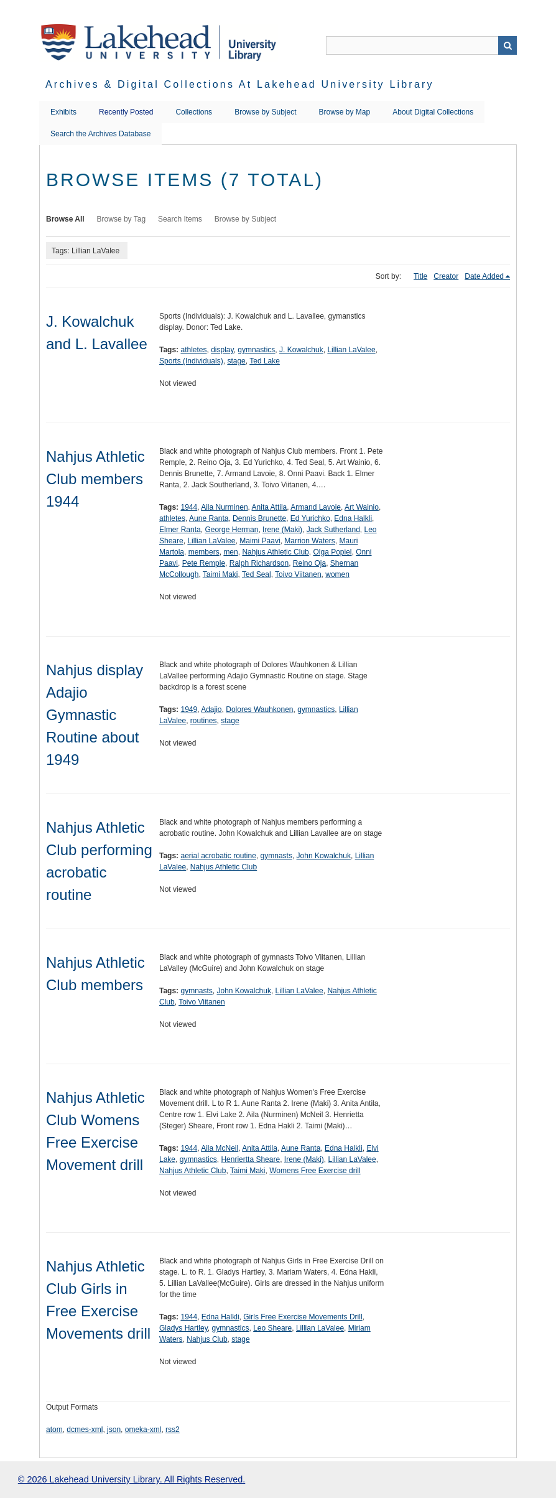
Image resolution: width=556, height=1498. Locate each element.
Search (507, 45)
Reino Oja (309, 563)
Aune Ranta (208, 518)
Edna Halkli (353, 518)
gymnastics (256, 349)
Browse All (65, 219)
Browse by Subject (265, 112)
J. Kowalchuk (301, 349)
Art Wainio (362, 507)
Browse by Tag (121, 219)
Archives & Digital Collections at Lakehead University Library (239, 84)
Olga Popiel (332, 552)
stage (236, 361)
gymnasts (276, 855)
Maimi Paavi (259, 540)
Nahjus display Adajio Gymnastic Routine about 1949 (94, 715)
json (114, 1429)
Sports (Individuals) (191, 361)
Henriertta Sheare (250, 1159)
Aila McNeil (219, 1148)
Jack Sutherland (333, 529)
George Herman (231, 529)
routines (203, 720)
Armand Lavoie (315, 507)
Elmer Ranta (180, 529)
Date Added (484, 276)
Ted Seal (256, 574)
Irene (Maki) (282, 529)
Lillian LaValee (351, 349)
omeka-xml (143, 1429)
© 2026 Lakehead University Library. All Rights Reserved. (131, 1479)
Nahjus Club (207, 1339)
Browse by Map (345, 112)
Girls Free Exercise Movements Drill (302, 1317)
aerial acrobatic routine (218, 855)
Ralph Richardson (259, 563)
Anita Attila (269, 507)
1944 (188, 507)
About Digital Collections (432, 112)
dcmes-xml (85, 1429)
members (204, 552)
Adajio (211, 709)
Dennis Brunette (259, 518)
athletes (193, 349)
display (222, 349)
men (230, 552)
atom (54, 1429)
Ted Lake (264, 361)
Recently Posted (126, 112)
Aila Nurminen (224, 507)
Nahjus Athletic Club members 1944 (95, 479)
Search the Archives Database (100, 133)
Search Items (180, 219)
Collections (193, 112)
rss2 (172, 1429)
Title (420, 276)
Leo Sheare (272, 1328)
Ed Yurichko (310, 518)
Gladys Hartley (183, 1328)
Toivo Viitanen (298, 574)
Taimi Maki (220, 574)
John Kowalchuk (324, 855)
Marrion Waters (309, 540)
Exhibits (63, 112)
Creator (445, 276)
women (337, 574)
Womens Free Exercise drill (314, 1170)
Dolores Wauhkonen (259, 709)
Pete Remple (203, 563)
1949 (188, 709)
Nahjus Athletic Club (275, 552)
